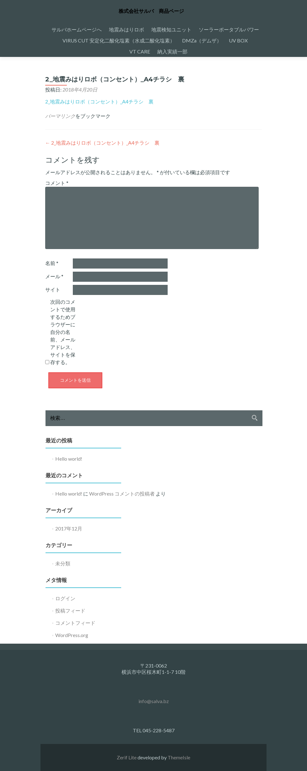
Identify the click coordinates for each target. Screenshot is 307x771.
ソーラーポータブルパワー (229, 29)
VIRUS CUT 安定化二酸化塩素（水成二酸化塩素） (118, 40)
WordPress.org (71, 635)
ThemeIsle (179, 757)
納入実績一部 (172, 51)
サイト (52, 289)
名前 (51, 263)
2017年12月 (68, 528)
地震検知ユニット (171, 29)
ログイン (65, 598)
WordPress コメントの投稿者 (122, 493)
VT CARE (139, 51)
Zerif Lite (127, 757)
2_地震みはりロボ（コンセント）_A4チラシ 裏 (99, 101)
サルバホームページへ (76, 29)
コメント (56, 183)
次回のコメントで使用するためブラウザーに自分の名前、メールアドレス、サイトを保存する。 (62, 332)
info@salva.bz (153, 701)
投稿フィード (70, 610)
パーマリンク (60, 116)
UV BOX (238, 40)
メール (54, 276)
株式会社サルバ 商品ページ (151, 11)
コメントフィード (75, 623)
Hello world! (68, 459)
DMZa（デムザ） (202, 40)
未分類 (62, 563)
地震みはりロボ (126, 29)
